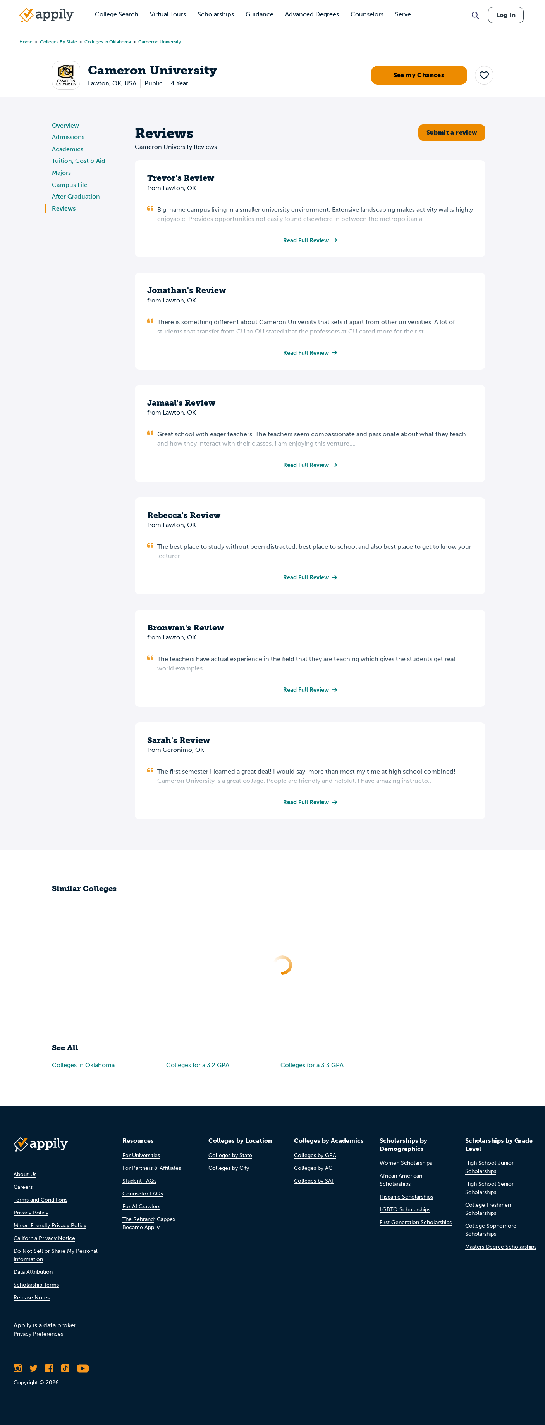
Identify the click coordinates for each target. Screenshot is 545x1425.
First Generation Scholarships (416, 1222)
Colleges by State (58, 42)
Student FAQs (139, 1181)
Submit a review (451, 132)
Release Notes (32, 1297)
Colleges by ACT (314, 1168)
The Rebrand (138, 1219)
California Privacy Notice (44, 1238)
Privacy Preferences (38, 1334)
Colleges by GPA (315, 1155)
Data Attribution (33, 1272)
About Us (25, 1174)
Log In (506, 15)
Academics (67, 149)
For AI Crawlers (141, 1206)
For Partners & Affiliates (151, 1168)
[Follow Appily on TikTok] (65, 1368)
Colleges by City (228, 1168)
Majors (61, 172)
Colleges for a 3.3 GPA (312, 1068)
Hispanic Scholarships (406, 1197)
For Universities (141, 1155)
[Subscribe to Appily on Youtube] (83, 1368)
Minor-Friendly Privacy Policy (50, 1225)
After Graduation (76, 196)
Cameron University (159, 42)
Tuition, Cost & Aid (78, 160)
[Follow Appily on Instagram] (18, 1368)
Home (26, 42)
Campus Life (70, 184)
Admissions (68, 137)
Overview (65, 125)
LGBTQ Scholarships (405, 1210)
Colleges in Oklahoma (107, 42)
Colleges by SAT (314, 1181)
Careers (23, 1187)
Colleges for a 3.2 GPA (197, 1068)
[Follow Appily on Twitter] (33, 1368)
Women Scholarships (406, 1163)
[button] (484, 75)
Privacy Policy (31, 1212)
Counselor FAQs (142, 1193)
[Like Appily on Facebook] (49, 1368)
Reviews (64, 208)
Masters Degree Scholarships (500, 1247)
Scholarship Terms (36, 1285)
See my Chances (419, 75)
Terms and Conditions (40, 1200)
